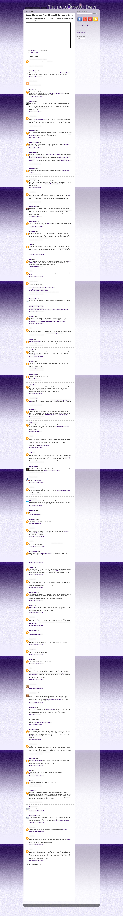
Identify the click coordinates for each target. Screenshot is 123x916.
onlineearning (32, 498)
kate (30, 259)
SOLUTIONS (35, 8)
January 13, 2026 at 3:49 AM (36, 844)
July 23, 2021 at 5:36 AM (35, 187)
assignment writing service (42, 107)
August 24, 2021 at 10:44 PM (36, 226)
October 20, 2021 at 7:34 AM (36, 276)
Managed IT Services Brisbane (57, 93)
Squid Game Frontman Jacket (36, 306)
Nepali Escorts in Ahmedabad (38, 156)
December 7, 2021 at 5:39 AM (36, 323)
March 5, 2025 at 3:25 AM (35, 786)
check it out (49, 61)
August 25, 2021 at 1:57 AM (35, 239)
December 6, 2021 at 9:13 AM (36, 294)
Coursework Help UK (43, 237)
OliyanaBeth (32, 384)
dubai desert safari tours (57, 543)
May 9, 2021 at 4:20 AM (34, 147)
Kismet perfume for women (35, 735)
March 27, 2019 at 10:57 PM (36, 66)
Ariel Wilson (32, 192)
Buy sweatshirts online (44, 445)
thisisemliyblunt (33, 422)
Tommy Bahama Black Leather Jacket (38, 289)
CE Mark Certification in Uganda (61, 820)
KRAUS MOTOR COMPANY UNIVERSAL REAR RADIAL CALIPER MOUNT (47, 321)
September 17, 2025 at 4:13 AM (36, 810)
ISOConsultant (33, 744)
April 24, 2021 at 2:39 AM (35, 126)
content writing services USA (40, 119)
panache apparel (33, 607)
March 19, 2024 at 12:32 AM (36, 702)
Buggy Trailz (32, 579)
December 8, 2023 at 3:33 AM (36, 679)
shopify (31, 339)
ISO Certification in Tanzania (43, 751)
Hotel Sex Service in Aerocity (53, 154)
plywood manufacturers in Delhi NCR (42, 722)
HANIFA (31, 541)
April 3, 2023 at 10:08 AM (35, 494)
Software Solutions (81, 30)
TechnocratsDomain (65, 72)
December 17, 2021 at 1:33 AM (36, 334)
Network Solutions (81, 32)
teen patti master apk (37, 760)
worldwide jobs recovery (35, 354)
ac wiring (64, 829)
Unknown (31, 316)
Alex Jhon (32, 835)
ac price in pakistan (49, 709)
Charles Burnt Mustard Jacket (36, 308)
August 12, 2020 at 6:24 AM (35, 96)
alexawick (31, 528)
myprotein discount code (63, 426)
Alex (30, 659)
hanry (30, 849)
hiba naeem (32, 758)
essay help (49, 223)
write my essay (42, 389)
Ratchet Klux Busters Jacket (36, 305)
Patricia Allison (33, 466)
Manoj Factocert (33, 806)
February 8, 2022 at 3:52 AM (36, 356)
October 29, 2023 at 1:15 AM (36, 644)
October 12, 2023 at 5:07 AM (36, 562)
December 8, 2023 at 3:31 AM (36, 663)
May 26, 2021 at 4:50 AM (35, 174)
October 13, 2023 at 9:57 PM (36, 587)
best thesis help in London (65, 210)
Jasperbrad (32, 790)
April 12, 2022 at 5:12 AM (35, 380)
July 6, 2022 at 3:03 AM (34, 418)
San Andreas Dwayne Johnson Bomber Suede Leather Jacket (44, 292)
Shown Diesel (32, 70)
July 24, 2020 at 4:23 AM (35, 85)
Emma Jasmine (33, 81)
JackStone (32, 101)
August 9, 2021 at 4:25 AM (35, 216)
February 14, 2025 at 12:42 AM (36, 775)
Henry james (32, 221)
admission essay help (65, 457)
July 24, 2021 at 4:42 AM (35, 201)
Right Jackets (32, 298)
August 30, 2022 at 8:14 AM (35, 447)
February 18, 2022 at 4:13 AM (36, 370)
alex (30, 328)
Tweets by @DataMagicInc (83, 25)
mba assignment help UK (46, 553)
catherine (31, 487)
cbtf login (68, 839)
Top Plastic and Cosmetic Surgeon (38, 59)
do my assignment (62, 248)
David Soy (32, 617)
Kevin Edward (32, 178)
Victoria (31, 567)
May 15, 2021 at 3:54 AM (35, 164)
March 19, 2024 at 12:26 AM (36, 688)
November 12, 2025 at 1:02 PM (36, 831)
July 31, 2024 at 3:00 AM (35, 739)
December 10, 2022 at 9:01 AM (36, 462)
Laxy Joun (32, 452)
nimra (30, 270)
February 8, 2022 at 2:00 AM (36, 345)
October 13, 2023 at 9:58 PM (36, 600)
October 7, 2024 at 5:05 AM (35, 753)
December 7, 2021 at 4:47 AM (36, 311)
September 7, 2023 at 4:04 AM (36, 536)
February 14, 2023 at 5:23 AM (36, 482)
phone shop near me (34, 378)
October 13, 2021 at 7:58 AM (36, 266)
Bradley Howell (33, 374)
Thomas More (32, 116)
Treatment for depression (35, 784)
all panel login (62, 854)
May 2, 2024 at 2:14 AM (34, 714)
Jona (30, 244)
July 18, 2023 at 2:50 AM (35, 514)
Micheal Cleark (33, 206)
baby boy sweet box (34, 773)
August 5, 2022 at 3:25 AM (35, 431)
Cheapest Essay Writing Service (52, 183)
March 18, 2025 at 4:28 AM (35, 802)
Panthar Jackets (33, 281)
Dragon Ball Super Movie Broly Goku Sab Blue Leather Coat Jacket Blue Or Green (48, 309)
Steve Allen (32, 827)
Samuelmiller (32, 130)
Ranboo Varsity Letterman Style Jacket (38, 290)
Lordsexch (67, 797)
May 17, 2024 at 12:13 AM (35, 724)
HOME (28, 8)
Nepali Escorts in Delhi (66, 160)
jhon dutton (32, 510)
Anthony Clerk (33, 551)
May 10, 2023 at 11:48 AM (35, 505)
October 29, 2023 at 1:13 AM (36, 634)
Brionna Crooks (33, 476)
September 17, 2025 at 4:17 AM (36, 822)
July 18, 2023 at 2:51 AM (35, 523)
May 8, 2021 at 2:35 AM (34, 137)
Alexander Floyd (33, 398)
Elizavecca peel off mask (35, 500)
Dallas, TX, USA (34, 52)
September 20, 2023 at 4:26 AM (36, 546)
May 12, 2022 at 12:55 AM (35, 393)
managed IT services (57, 570)
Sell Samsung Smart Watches (36, 368)
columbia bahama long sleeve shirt (54, 333)
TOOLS (44, 8)
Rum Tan (31, 89)
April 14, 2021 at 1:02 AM (35, 111)
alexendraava (32, 684)
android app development (35, 341)
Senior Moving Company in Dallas (52, 470)
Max (30, 770)
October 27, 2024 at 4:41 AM (36, 765)
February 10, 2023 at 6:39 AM (36, 472)
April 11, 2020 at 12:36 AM (35, 76)
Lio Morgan (32, 409)
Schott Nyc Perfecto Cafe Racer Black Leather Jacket (42, 287)
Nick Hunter (32, 231)
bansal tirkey (32, 152)
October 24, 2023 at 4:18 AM (36, 625)
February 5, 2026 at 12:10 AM (36, 860)
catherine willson (33, 142)
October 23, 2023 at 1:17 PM (36, 612)
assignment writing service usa (53, 699)
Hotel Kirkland (37, 480)
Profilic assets (33, 729)
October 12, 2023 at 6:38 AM (36, 574)
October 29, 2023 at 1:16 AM (36, 654)
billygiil (31, 436)
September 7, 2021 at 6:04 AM (36, 254)
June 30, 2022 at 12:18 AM (35, 405)
